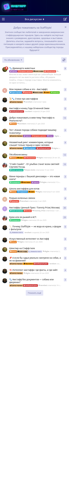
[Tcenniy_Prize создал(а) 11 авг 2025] (4, 208)
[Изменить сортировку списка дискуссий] (13, 60)
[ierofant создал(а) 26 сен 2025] (4, 227)
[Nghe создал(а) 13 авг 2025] (4, 189)
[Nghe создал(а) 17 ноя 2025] (4, 131)
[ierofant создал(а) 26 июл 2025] (4, 271)
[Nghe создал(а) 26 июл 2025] (4, 177)
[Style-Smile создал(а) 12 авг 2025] (4, 165)
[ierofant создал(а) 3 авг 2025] (4, 118)
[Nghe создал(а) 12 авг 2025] (4, 155)
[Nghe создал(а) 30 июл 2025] (4, 143)
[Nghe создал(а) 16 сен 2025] (4, 249)
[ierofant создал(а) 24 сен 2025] (4, 259)
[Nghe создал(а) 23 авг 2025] (4, 69)
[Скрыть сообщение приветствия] (65, 27)
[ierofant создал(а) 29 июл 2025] (4, 100)
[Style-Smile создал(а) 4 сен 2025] (4, 218)
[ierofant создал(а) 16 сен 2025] (4, 280)
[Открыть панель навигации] (3, 19)
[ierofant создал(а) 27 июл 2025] (4, 240)
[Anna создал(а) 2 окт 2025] (4, 199)
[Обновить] (64, 60)
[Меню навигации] (34, 19)
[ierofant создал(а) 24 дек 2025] (4, 109)
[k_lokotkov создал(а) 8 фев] (4, 90)
